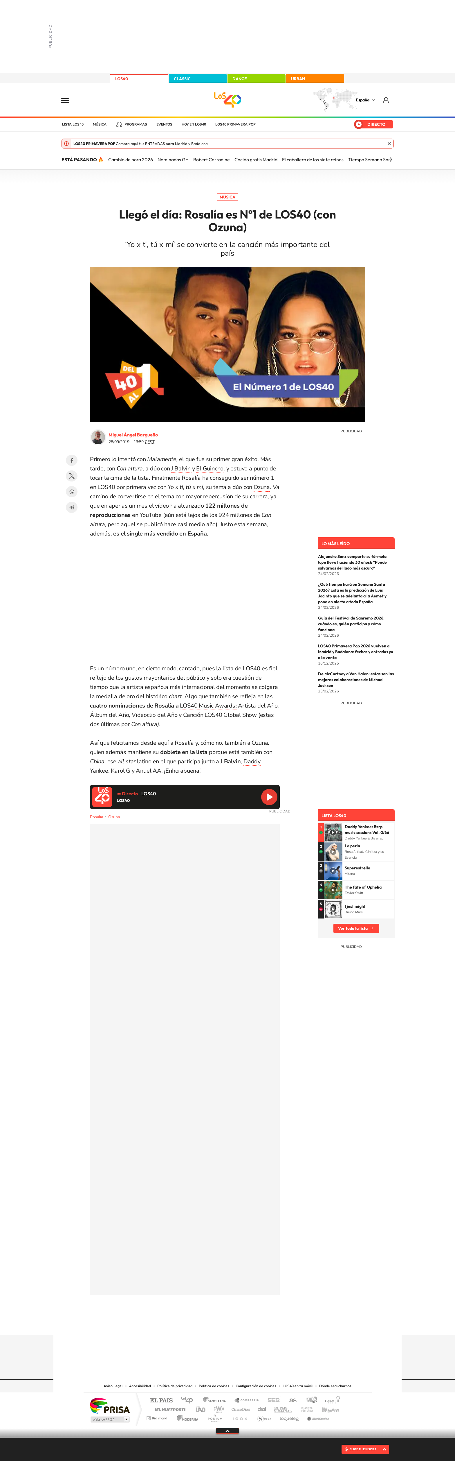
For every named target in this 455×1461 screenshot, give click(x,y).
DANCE (239, 78)
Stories (262, 1323)
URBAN (298, 78)
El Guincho (209, 468)
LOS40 (121, 78)
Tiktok (204, 1323)
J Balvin (181, 468)
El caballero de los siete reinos (313, 159)
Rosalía (191, 478)
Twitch (250, 1323)
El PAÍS (161, 1400)
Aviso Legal (113, 1386)
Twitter (71, 475)
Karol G (121, 771)
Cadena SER (272, 1400)
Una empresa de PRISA (110, 1405)
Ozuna (262, 487)
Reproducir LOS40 (269, 797)
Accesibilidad (140, 1386)
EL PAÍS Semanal (283, 1408)
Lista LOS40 (73, 124)
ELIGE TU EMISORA (363, 1449)
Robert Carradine (211, 159)
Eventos (164, 124)
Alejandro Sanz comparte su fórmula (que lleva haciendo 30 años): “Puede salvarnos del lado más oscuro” (352, 562)
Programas (135, 124)
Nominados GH (173, 159)
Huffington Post (169, 1408)
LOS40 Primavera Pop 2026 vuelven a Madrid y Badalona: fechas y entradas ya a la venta (355, 651)
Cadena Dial (262, 1408)
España (362, 100)
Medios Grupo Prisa (109, 1419)
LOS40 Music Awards (208, 706)
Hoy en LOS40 (194, 124)
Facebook (71, 460)
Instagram (192, 1323)
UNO (201, 1408)
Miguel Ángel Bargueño (133, 435)
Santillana (216, 1400)
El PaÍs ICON (239, 1416)
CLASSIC (182, 78)
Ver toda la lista (353, 928)
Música (99, 124)
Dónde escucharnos (335, 1386)
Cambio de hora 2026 (130, 159)
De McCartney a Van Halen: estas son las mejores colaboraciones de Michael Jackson (356, 679)
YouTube (216, 1323)
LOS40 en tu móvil (298, 1386)
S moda (264, 1416)
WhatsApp (71, 491)
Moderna (186, 1416)
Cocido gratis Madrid (255, 159)
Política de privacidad (174, 1386)
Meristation (317, 1416)
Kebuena (325, 1408)
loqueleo (290, 1416)
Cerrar (389, 143)
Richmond (157, 1416)
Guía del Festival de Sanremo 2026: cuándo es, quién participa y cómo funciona (351, 623)
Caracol (331, 1400)
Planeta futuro (304, 1408)
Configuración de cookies (256, 1386)
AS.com (290, 1400)
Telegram (71, 507)
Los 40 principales (189, 1400)
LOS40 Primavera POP (235, 124)
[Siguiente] (391, 159)
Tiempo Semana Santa (371, 159)
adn (309, 1400)
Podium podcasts (214, 1416)
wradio (217, 1408)
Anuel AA (148, 771)
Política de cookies (214, 1386)
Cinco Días (240, 1408)
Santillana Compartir (246, 1400)
